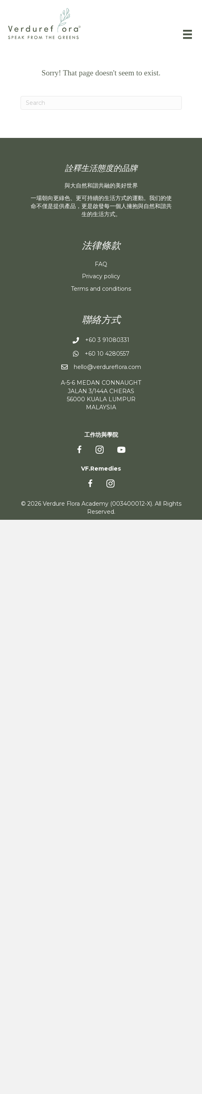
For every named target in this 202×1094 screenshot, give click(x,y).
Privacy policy (101, 276)
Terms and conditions (101, 288)
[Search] (101, 103)
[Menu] (187, 34)
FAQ (101, 264)
